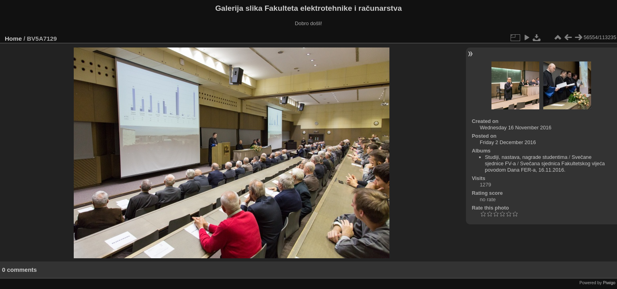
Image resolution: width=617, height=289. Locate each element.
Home (13, 38)
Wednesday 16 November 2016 (516, 128)
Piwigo (609, 282)
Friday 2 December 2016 (508, 142)
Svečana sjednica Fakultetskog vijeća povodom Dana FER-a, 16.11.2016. (545, 166)
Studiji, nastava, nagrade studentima (526, 157)
